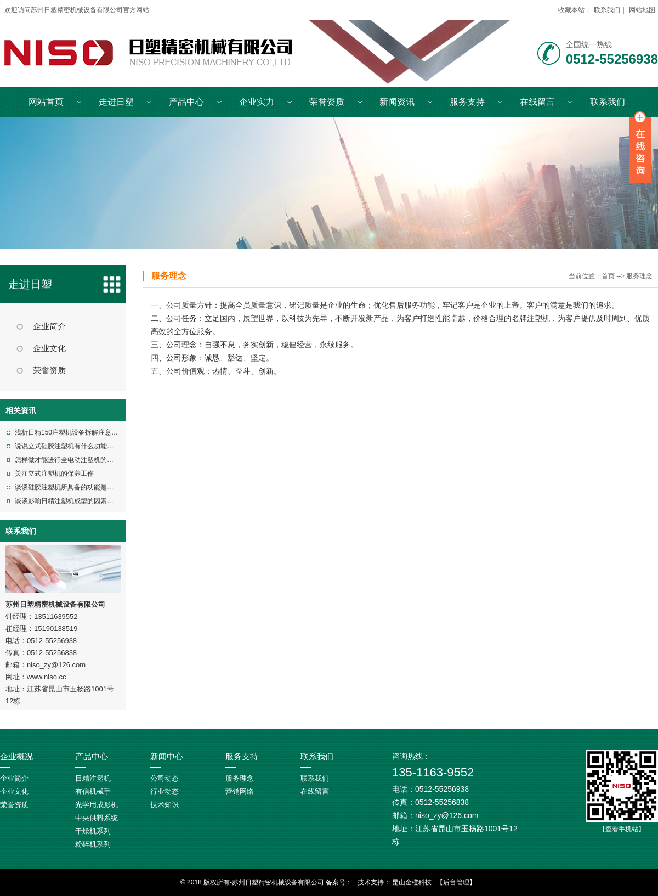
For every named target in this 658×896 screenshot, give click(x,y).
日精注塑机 (93, 778)
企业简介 (49, 326)
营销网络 (239, 791)
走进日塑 (116, 101)
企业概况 (16, 756)
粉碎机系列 (93, 844)
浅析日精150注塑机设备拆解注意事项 (69, 432)
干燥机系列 (93, 831)
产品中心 (186, 101)
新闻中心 (166, 756)
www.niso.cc (46, 677)
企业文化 (49, 348)
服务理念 (168, 275)
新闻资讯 (397, 101)
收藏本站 (571, 10)
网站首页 (46, 101)
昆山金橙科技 (412, 882)
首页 (608, 276)
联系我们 (607, 10)
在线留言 (537, 101)
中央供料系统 (96, 818)
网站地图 (642, 10)
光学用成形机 (96, 805)
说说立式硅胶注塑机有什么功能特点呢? (73, 446)
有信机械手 (93, 791)
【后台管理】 (456, 882)
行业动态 (164, 791)
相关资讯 (20, 410)
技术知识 (164, 805)
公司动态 (164, 778)
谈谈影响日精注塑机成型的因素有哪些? (73, 501)
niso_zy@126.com (56, 665)
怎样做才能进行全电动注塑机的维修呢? (73, 460)
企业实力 (256, 101)
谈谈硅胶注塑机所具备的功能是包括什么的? (79, 487)
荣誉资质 (326, 101)
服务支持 (467, 101)
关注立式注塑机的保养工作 (54, 473)
